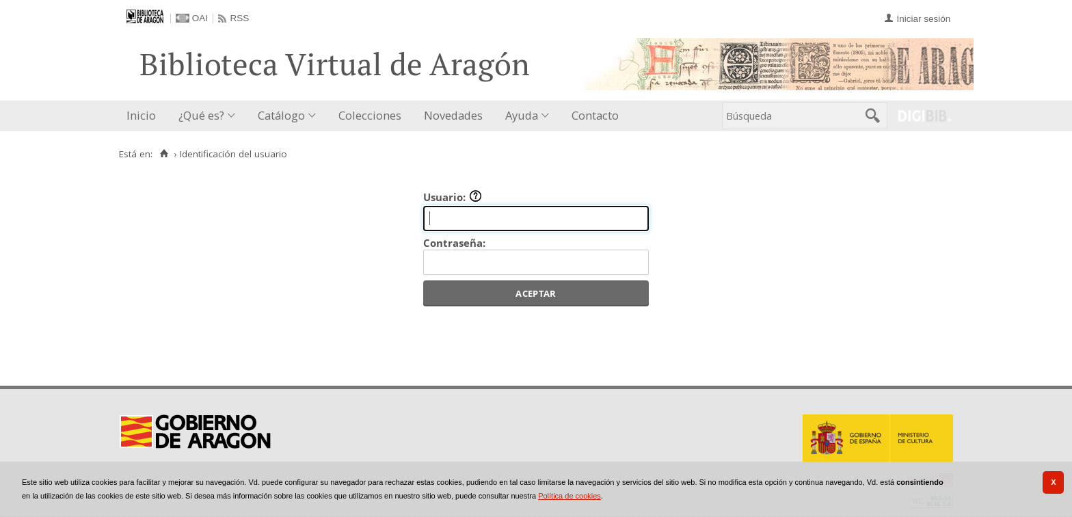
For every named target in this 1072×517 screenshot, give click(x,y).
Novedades (453, 115)
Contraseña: (454, 243)
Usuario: (452, 197)
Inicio (141, 115)
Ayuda (521, 115)
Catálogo (281, 115)
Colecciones (369, 115)
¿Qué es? (201, 115)
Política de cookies (569, 496)
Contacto (595, 115)
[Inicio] (164, 154)
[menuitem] (144, 116)
